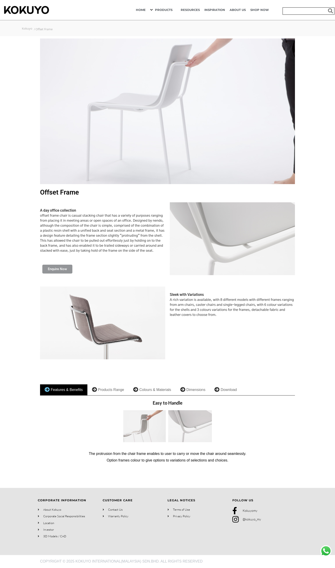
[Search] (330, 11)
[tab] (63, 390)
